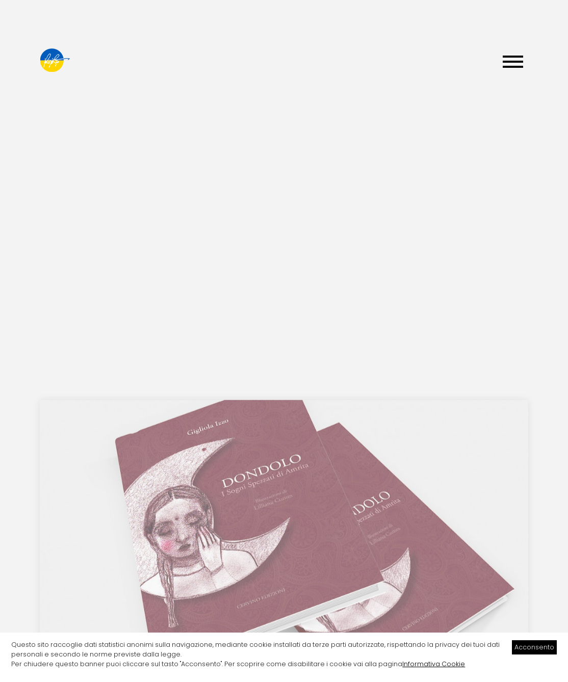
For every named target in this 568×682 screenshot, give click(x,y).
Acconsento (534, 647)
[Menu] (513, 63)
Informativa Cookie (433, 664)
